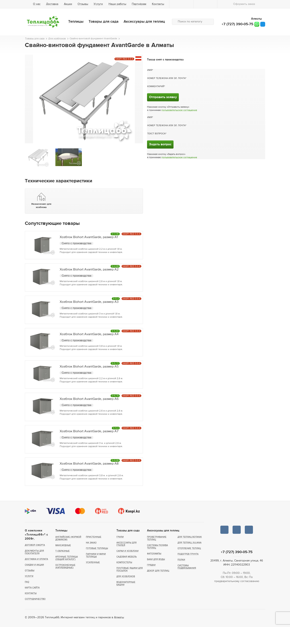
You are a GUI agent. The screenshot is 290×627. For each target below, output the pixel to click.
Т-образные (62, 551)
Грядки (151, 565)
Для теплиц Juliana (189, 543)
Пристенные (93, 537)
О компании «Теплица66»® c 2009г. (36, 534)
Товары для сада (104, 21)
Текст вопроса (156, 133)
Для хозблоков (125, 576)
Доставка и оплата (36, 559)
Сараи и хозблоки (127, 551)
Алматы (119, 617)
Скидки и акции (34, 565)
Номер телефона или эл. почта (166, 78)
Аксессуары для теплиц (144, 21)
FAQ (27, 582)
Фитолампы (154, 554)
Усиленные (93, 562)
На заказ (91, 543)
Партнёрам (139, 4)
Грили (120, 537)
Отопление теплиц (189, 548)
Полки (181, 560)
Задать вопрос (160, 144)
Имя (149, 70)
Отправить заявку (163, 97)
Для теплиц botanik (190, 537)
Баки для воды (156, 559)
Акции (68, 4)
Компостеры (124, 562)
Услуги (98, 4)
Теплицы (75, 21)
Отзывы (83, 4)
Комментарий (155, 86)
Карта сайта (32, 588)
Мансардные (63, 545)
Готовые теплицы (97, 548)
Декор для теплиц (158, 571)
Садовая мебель (126, 557)
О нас (37, 4)
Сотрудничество (35, 599)
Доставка (52, 4)
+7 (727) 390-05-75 (237, 24)
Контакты (158, 4)
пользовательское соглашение (179, 110)
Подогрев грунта (188, 554)
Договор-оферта (35, 545)
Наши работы (117, 4)
